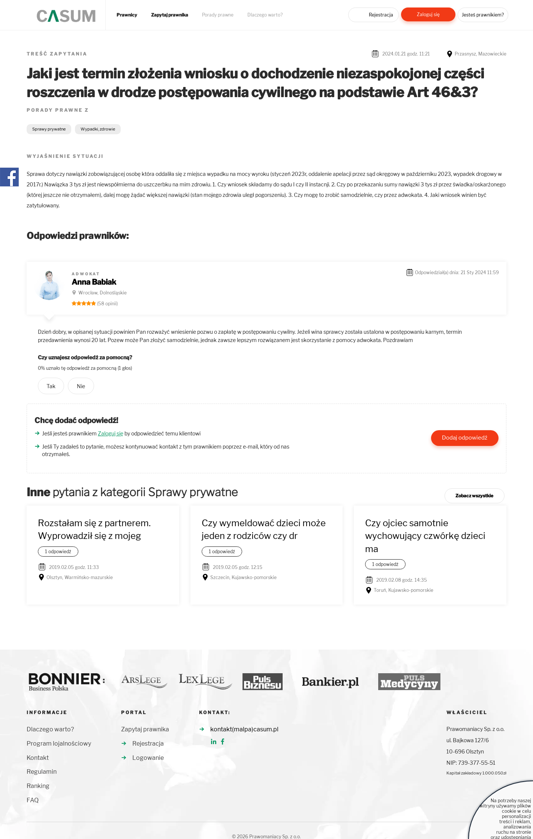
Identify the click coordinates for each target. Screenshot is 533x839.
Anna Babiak (94, 282)
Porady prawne (218, 15)
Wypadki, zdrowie (98, 129)
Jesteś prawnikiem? (483, 15)
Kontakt (38, 757)
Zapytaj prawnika (169, 15)
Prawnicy (127, 15)
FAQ (33, 800)
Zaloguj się (428, 14)
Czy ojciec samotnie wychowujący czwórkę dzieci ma (425, 536)
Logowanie (148, 757)
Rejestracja (381, 15)
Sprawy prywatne (49, 129)
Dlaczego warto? (265, 15)
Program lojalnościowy (59, 743)
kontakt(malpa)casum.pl (244, 729)
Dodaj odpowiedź (464, 437)
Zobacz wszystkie (474, 495)
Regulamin (42, 771)
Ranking (38, 785)
